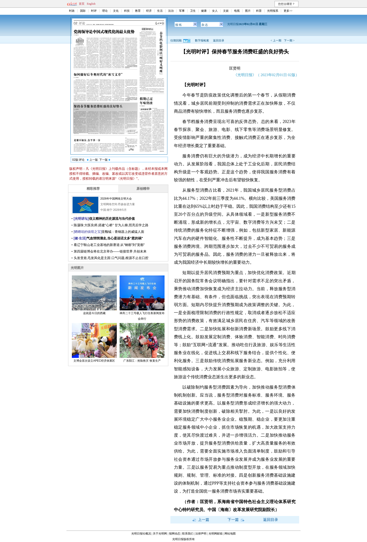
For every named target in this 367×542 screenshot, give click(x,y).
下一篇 (236, 520)
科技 (127, 10)
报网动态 (174, 533)
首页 (81, 3)
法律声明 (200, 533)
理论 (105, 10)
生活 (160, 10)
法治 (171, 10)
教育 (138, 10)
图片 (248, 10)
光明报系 (272, 10)
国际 (83, 10)
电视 (237, 10)
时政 (72, 10)
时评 (94, 10)
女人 (215, 10)
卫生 (193, 10)
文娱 (226, 10)
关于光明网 (160, 533)
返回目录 (218, 40)
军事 (182, 10)
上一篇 (200, 520)
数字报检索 (202, 40)
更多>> (288, 10)
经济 (149, 10)
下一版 (104, 159)
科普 (259, 10)
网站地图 (230, 533)
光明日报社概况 (141, 533)
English (91, 3)
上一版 (92, 159)
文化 (116, 10)
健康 (204, 10)
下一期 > (289, 40)
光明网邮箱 (216, 533)
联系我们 (187, 533)
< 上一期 (276, 40)
